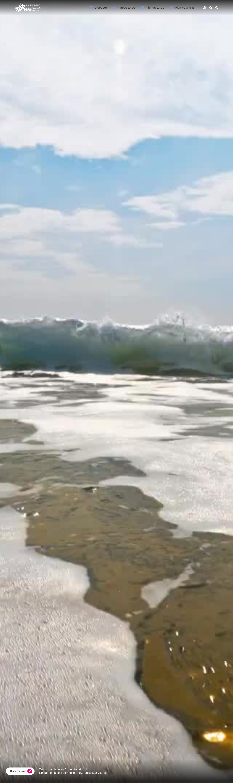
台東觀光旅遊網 (27, 7)
